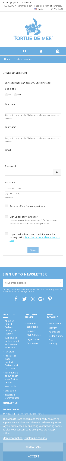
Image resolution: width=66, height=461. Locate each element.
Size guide (10, 390)
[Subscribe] (59, 283)
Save (33, 250)
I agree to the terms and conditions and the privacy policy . (35, 237)
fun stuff (9, 351)
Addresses (54, 331)
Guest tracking (53, 342)
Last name (10, 126)
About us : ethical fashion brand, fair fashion (10, 327)
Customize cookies (35, 437)
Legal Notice (33, 339)
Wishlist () (57, 9)
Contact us (27, 2)
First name (10, 104)
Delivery (31, 331)
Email (8, 149)
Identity (53, 327)
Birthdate (10, 182)
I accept (33, 456)
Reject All (33, 446)
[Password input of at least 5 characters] (29, 172)
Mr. (8, 94)
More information (13, 437)
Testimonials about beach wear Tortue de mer (11, 377)
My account (55, 323)
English (40, 9)
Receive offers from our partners (27, 206)
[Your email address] (29, 283)
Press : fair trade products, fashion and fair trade (11, 362)
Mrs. (18, 94)
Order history (56, 335)
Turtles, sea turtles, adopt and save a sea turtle (12, 342)
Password (10, 166)
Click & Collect (34, 335)
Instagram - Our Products (12, 396)
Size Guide (10, 386)
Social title (10, 88)
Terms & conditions (32, 325)
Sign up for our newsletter (33, 220)
